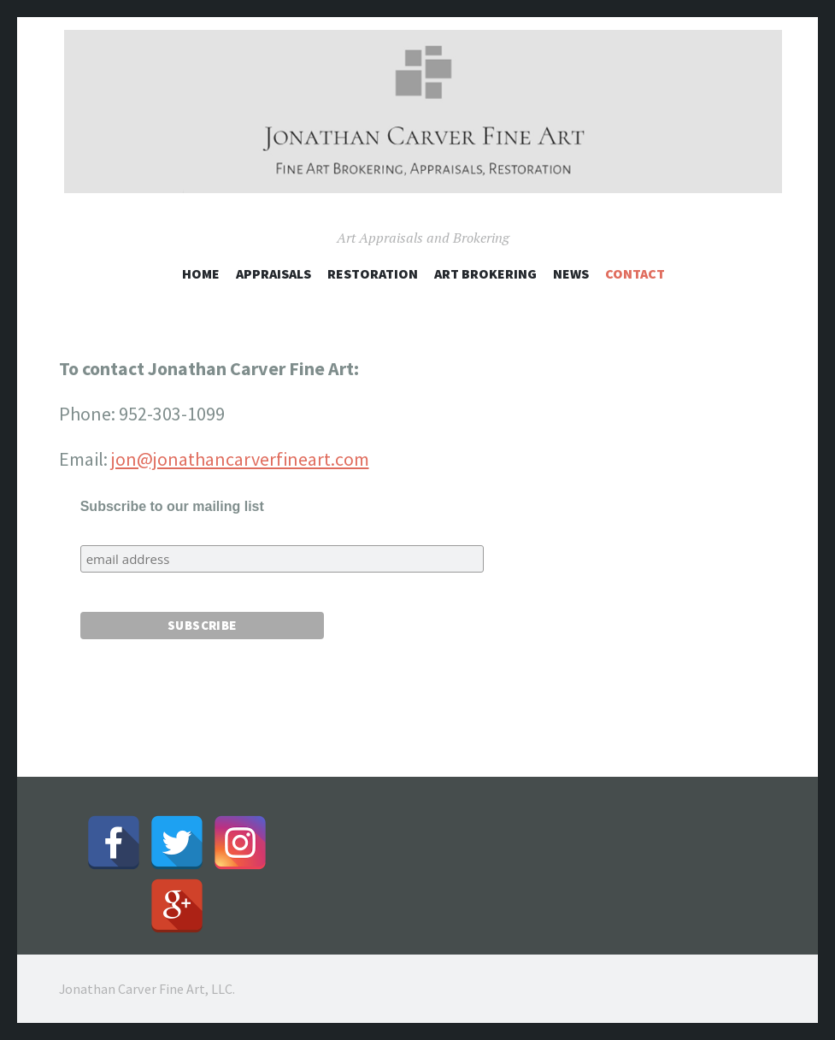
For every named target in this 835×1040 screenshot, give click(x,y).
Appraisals (273, 273)
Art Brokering (485, 273)
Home (201, 273)
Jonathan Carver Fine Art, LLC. (147, 988)
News (571, 273)
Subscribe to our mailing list (172, 506)
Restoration (372, 273)
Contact (635, 273)
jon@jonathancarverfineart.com (240, 459)
